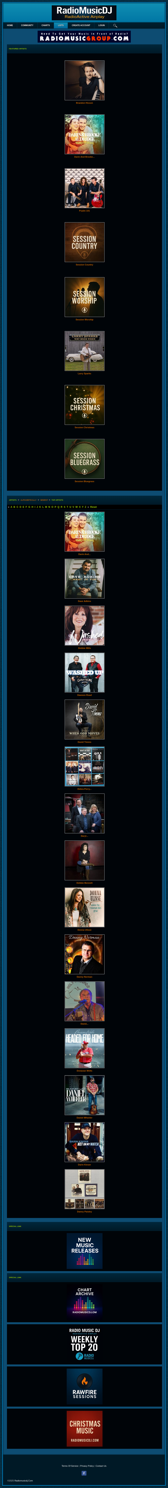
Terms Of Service (70, 1466)
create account (81, 25)
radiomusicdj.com (24, 1480)
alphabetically (28, 500)
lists (60, 25)
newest (44, 500)
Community (27, 25)
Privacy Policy (87, 1466)
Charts (46, 25)
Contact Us (101, 1466)
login (101, 25)
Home (10, 25)
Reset (93, 507)
